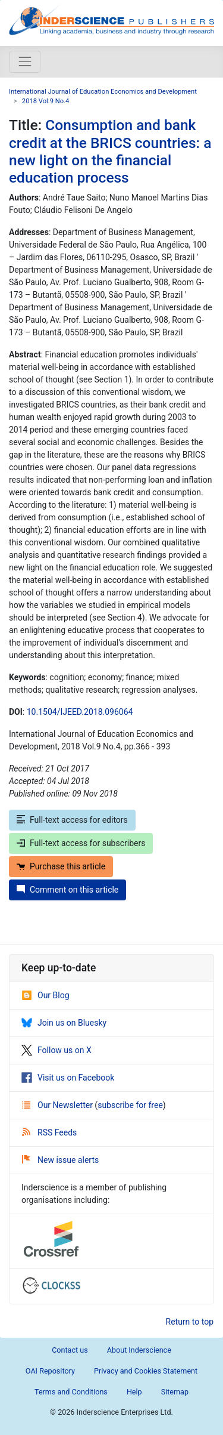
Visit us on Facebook (67, 1077)
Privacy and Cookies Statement (145, 1370)
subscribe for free (130, 1105)
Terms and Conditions (71, 1391)
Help (134, 1391)
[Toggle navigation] (25, 61)
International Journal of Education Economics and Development (103, 91)
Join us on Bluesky (63, 1022)
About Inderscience (139, 1349)
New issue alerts (60, 1160)
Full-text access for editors (72, 820)
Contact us (70, 1349)
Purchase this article (61, 866)
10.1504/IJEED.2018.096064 (80, 712)
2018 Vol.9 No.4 (46, 101)
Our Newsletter (58, 1105)
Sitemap (175, 1391)
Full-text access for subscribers (81, 843)
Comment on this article (67, 889)
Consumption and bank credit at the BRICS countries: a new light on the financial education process (110, 151)
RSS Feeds (49, 1132)
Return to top (190, 1321)
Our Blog (45, 995)
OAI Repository (50, 1370)
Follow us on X (56, 1050)
